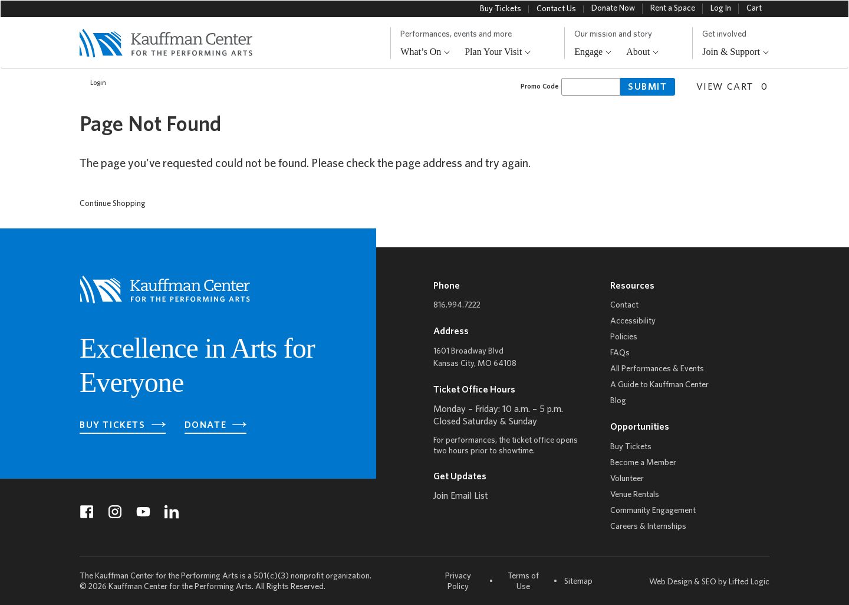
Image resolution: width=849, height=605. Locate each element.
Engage (593, 52)
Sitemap (578, 581)
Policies (623, 337)
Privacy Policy (458, 582)
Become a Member (643, 463)
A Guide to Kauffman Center (659, 385)
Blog (618, 401)
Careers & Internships (648, 527)
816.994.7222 (457, 305)
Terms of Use (523, 582)
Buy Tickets (500, 9)
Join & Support (735, 52)
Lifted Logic (749, 582)
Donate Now (613, 8)
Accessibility (633, 321)
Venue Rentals (634, 495)
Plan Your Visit (498, 52)
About (642, 52)
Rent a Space (672, 8)
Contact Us (556, 9)
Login (92, 83)
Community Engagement (653, 511)
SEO (709, 582)
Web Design (670, 582)
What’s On (425, 52)
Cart (754, 8)
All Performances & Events (657, 369)
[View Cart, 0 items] (727, 86)
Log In (720, 8)
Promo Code (539, 86)
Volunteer (627, 479)
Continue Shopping (113, 204)
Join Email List (460, 496)
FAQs (620, 353)
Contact (624, 305)
